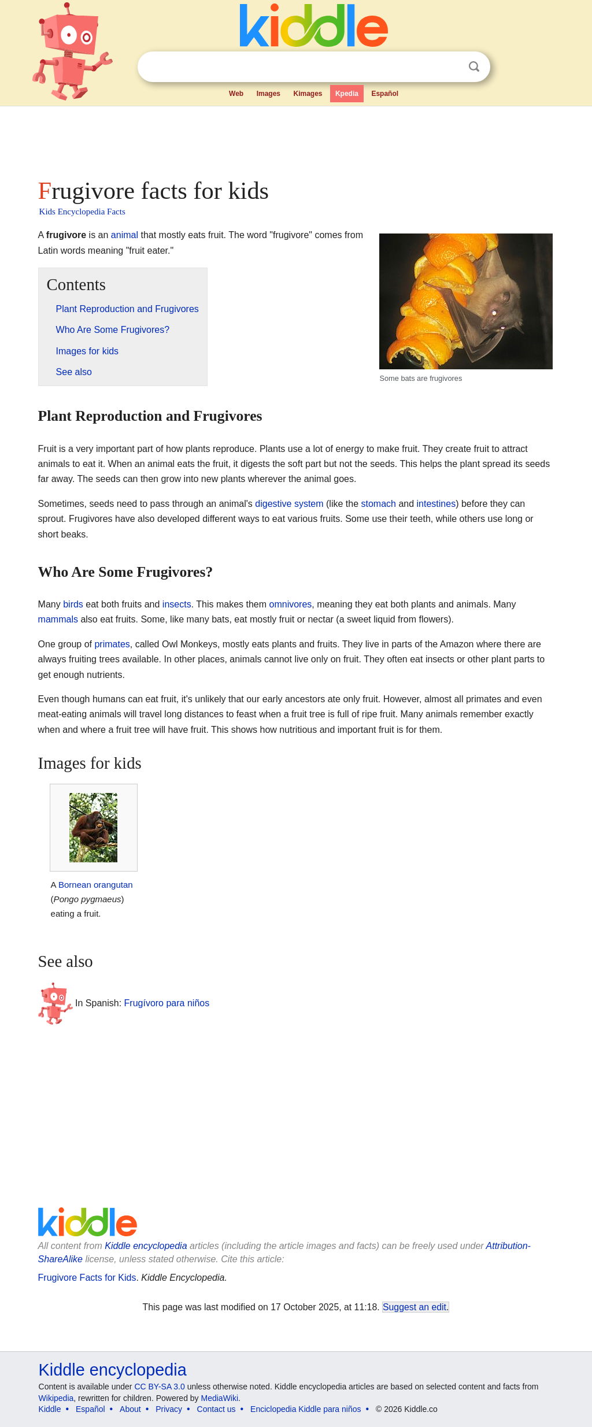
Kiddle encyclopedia (146, 1246)
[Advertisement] (295, 139)
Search (474, 67)
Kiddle (50, 1409)
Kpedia (346, 94)
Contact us (216, 1409)
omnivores (290, 604)
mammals (58, 619)
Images (268, 94)
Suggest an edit (414, 1307)
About (130, 1409)
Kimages (307, 94)
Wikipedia (56, 1398)
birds (73, 604)
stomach (378, 504)
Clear (450, 67)
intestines (436, 504)
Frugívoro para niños (167, 1003)
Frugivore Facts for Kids (87, 1278)
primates (112, 644)
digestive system (289, 504)
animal (124, 235)
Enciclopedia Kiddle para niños (305, 1409)
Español (384, 94)
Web (236, 94)
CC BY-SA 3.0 (159, 1386)
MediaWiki (220, 1398)
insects (176, 604)
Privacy (169, 1409)
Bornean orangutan (95, 884)
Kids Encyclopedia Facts (82, 211)
